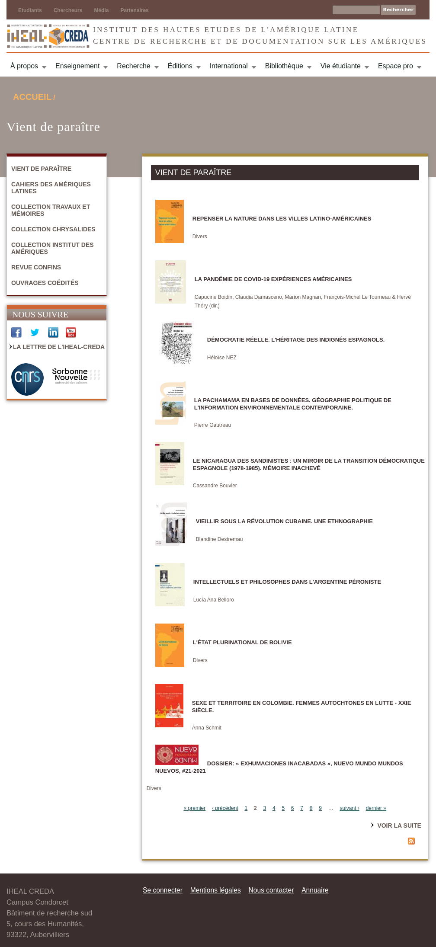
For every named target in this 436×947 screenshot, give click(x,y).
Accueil (32, 97)
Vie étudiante (341, 66)
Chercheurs (68, 10)
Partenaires (134, 10)
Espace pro (395, 66)
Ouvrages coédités (45, 282)
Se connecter (163, 890)
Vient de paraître (41, 168)
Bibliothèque (284, 66)
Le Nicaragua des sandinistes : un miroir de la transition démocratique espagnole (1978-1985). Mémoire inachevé (309, 464)
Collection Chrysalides (53, 229)
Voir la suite (399, 825)
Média (101, 10)
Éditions (180, 66)
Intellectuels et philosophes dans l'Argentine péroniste (287, 582)
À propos (24, 66)
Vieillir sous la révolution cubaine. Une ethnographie (284, 521)
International (229, 66)
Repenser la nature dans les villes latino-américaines (282, 218)
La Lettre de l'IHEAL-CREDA (59, 346)
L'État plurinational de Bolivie (242, 642)
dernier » (376, 808)
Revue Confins (36, 267)
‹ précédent (225, 808)
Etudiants (30, 10)
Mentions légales (215, 890)
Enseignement (77, 66)
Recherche (133, 66)
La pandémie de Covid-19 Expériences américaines (273, 279)
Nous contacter (271, 890)
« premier (195, 808)
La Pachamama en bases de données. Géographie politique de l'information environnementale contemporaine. (292, 404)
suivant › (349, 808)
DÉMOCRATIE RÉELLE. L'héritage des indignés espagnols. (296, 339)
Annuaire (314, 890)
